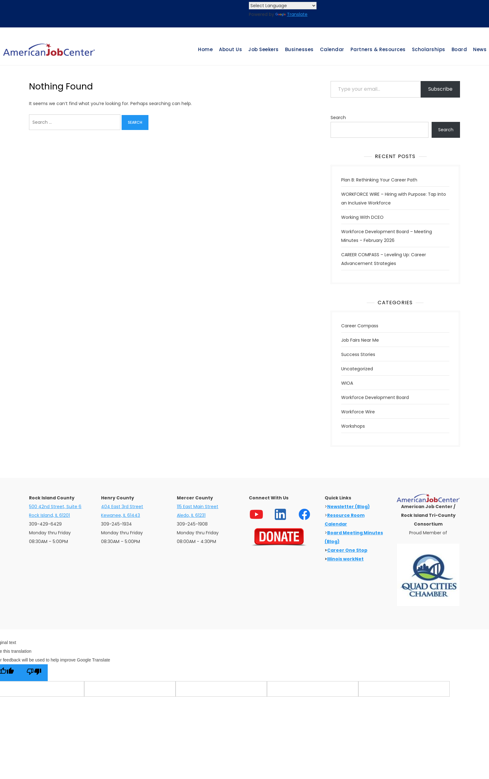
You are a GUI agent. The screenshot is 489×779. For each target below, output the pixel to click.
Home (205, 49)
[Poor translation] (34, 672)
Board (459, 49)
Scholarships (428, 49)
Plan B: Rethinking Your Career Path (379, 180)
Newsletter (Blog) (348, 506)
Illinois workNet (345, 559)
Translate (291, 14)
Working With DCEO (362, 217)
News (480, 49)
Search (338, 117)
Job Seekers (263, 49)
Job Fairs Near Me (360, 340)
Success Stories (358, 354)
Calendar (332, 49)
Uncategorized (357, 369)
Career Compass (359, 326)
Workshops (353, 426)
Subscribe (440, 89)
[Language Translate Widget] (283, 5)
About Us (230, 49)
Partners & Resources (378, 49)
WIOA (347, 383)
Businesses (299, 49)
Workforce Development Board (375, 397)
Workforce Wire (358, 412)
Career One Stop (347, 550)
